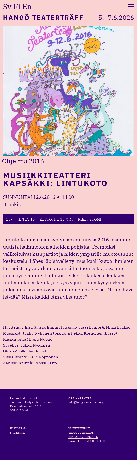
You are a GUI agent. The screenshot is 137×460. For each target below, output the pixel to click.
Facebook (17, 432)
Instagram (18, 428)
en (27, 6)
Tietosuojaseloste (83, 437)
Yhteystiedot (79, 428)
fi (16, 6)
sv (7, 6)
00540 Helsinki (19, 410)
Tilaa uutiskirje (81, 432)
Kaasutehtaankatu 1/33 (25, 406)
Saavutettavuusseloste (87, 441)
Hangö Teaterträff (43, 17)
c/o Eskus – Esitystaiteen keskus (31, 402)
